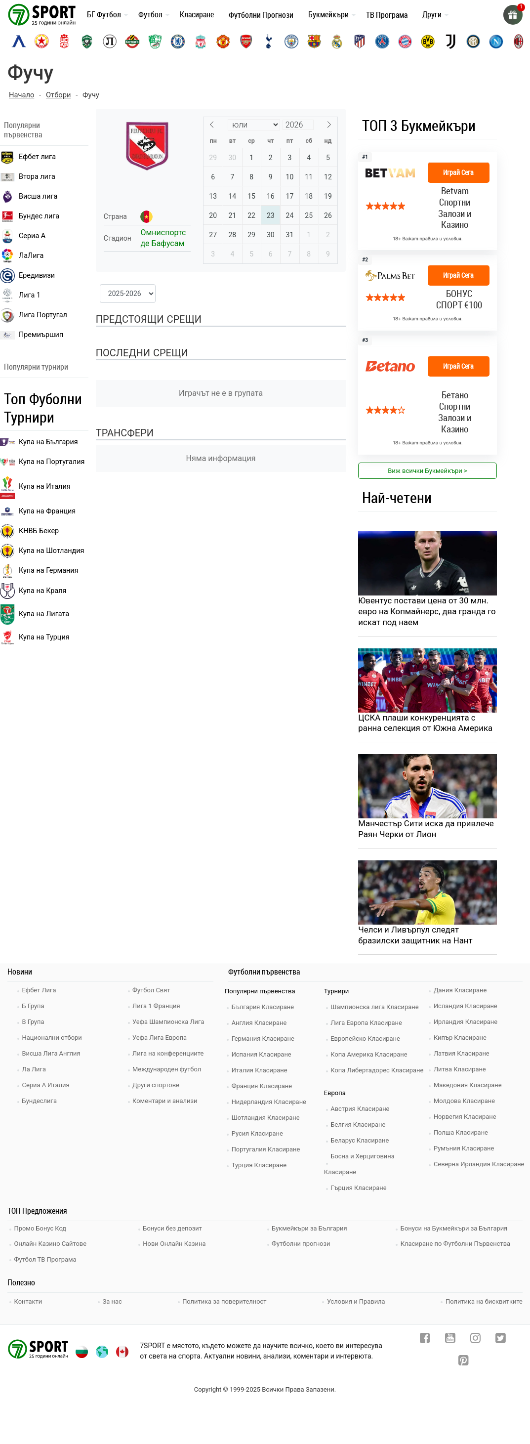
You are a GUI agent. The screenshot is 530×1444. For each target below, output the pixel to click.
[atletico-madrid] (359, 41)
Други (432, 14)
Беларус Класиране (360, 1141)
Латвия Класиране (462, 1054)
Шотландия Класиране (266, 1118)
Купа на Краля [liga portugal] (33, 591)
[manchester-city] (291, 41)
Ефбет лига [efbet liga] (28, 157)
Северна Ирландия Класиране (480, 1165)
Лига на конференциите (169, 1054)
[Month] (254, 124)
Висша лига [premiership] (28, 196)
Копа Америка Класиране (370, 1055)
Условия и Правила (355, 1300)
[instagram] (475, 1339)
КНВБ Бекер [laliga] (29, 531)
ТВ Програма (387, 14)
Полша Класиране (461, 1133)
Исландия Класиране (466, 1007)
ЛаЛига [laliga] (21, 256)
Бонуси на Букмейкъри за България (455, 1229)
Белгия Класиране (359, 1125)
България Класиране (263, 1008)
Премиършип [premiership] (31, 335)
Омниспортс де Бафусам (163, 238)
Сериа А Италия (47, 1086)
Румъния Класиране (464, 1149)
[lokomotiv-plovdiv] (109, 41)
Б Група (34, 1007)
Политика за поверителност (224, 1300)
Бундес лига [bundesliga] (29, 216)
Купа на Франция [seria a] (38, 511)
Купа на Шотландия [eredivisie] (42, 551)
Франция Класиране (262, 1087)
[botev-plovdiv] (132, 41)
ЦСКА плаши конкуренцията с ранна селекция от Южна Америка (426, 723)
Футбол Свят (152, 991)
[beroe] (155, 41)
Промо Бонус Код (41, 1229)
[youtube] (450, 1339)
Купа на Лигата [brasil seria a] (34, 614)
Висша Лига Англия (52, 1054)
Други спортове (157, 1086)
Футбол (150, 14)
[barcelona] (314, 41)
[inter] (473, 41)
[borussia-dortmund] (427, 41)
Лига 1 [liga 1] (20, 295)
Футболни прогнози (302, 1244)
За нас (112, 1300)
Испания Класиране (262, 1055)
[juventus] (450, 41)
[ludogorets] (87, 41)
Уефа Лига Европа (160, 1038)
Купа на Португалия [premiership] (42, 462)
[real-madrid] (336, 41)
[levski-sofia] (18, 41)
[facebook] (425, 1339)
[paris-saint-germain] (382, 41)
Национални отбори (53, 1038)
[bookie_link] (427, 201)
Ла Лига (35, 1070)
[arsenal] (246, 41)
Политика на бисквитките (484, 1300)
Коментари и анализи (166, 1101)
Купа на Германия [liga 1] (39, 570)
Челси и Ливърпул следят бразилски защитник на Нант (416, 936)
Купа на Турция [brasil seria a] (35, 637)
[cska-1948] (64, 41)
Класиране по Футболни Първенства (456, 1244)
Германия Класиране (263, 1039)
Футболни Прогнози (261, 14)
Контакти (29, 1300)
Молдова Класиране (465, 1101)
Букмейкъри (328, 14)
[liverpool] (200, 41)
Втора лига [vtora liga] (27, 176)
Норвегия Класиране (465, 1117)
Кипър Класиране (461, 1038)
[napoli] (496, 41)
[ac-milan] (518, 41)
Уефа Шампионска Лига (169, 1022)
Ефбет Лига (40, 991)
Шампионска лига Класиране (375, 1008)
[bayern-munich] (405, 41)
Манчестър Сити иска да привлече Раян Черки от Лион (426, 830)
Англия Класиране (260, 1023)
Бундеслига (40, 1101)
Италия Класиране (260, 1071)
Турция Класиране (259, 1166)
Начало (22, 94)
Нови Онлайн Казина (175, 1244)
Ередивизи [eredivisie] (27, 275)
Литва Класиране (460, 1070)
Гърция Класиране (359, 1188)
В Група (34, 1022)
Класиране (197, 14)
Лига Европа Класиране (367, 1023)
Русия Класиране (258, 1134)
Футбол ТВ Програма (46, 1259)
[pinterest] (463, 1362)
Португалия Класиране (266, 1150)
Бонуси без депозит (174, 1229)
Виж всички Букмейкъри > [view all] (427, 470)
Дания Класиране (461, 991)
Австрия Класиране (361, 1109)
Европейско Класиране (366, 1039)
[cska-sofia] (41, 41)
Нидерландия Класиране (270, 1102)
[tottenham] (268, 41)
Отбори (59, 94)
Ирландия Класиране (466, 1022)
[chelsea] (177, 41)
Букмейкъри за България (311, 1229)
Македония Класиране (468, 1086)
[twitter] (500, 1339)
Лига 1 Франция (157, 1007)
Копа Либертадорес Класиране (378, 1071)
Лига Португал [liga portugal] (33, 315)
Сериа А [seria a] (22, 236)
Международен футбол (168, 1070)
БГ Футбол (104, 14)
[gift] (513, 15)
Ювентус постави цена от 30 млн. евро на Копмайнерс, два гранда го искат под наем (424, 612)
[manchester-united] (223, 41)
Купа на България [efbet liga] (39, 442)
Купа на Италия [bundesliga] (35, 486)
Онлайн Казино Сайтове (51, 1244)
